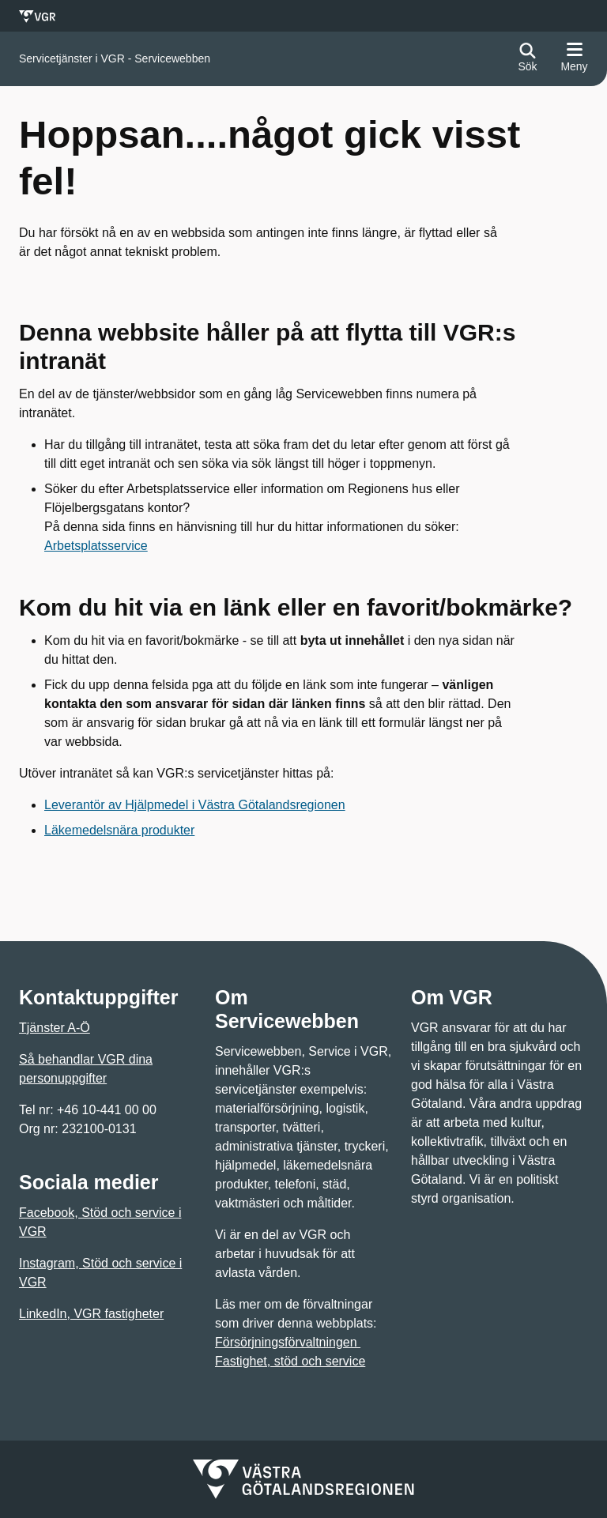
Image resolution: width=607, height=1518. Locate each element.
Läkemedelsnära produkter (119, 830)
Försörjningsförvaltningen (287, 1342)
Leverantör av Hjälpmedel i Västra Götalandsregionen (194, 805)
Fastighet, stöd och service (290, 1361)
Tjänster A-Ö (54, 1027)
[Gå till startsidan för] (114, 59)
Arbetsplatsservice (96, 545)
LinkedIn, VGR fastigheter (91, 1313)
